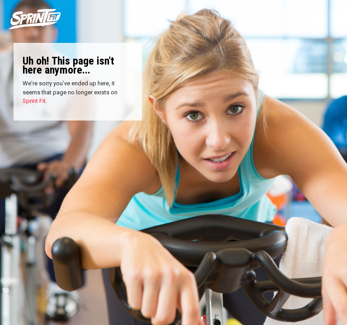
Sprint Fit (34, 101)
